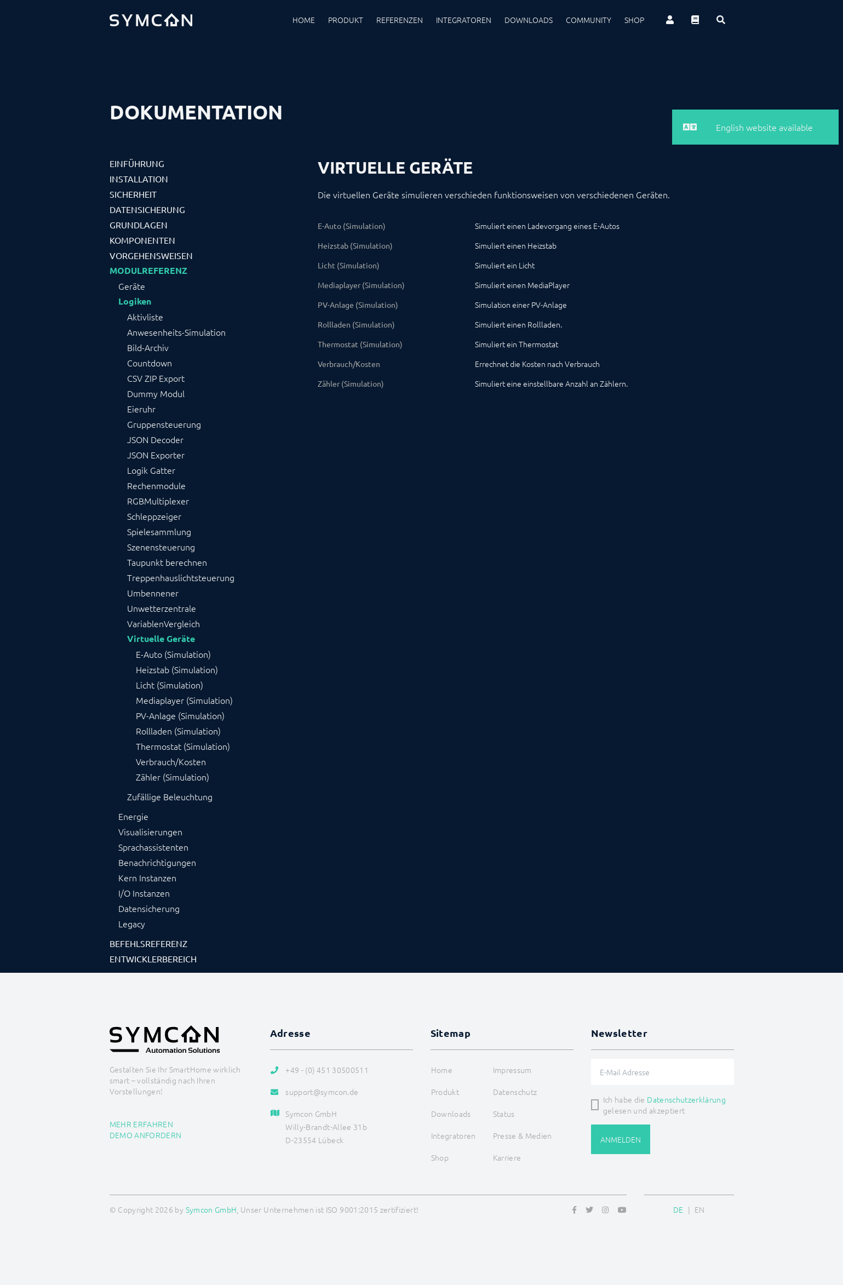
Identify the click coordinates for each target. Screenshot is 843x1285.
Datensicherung (147, 209)
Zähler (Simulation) (172, 776)
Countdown (149, 362)
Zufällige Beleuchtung (170, 796)
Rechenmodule (156, 485)
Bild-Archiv (148, 347)
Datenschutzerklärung (686, 1099)
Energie (133, 816)
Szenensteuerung (161, 546)
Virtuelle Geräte (161, 638)
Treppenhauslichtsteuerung (180, 577)
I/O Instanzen (144, 892)
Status (504, 1113)
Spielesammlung (159, 531)
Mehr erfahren (142, 1123)
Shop (634, 19)
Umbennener (153, 592)
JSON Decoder (155, 439)
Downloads (528, 19)
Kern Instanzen (147, 877)
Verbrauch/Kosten (171, 761)
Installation (139, 178)
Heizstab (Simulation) (177, 669)
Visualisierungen (150, 831)
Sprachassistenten (153, 846)
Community (588, 19)
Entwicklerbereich (153, 958)
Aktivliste (145, 316)
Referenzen (399, 19)
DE (678, 1209)
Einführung (137, 163)
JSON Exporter (156, 454)
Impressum (512, 1069)
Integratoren (463, 19)
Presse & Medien (522, 1135)
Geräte (131, 285)
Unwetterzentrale (161, 608)
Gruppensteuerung (164, 423)
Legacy (131, 923)
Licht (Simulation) (169, 684)
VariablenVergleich (163, 623)
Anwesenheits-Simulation (176, 331)
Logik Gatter (151, 469)
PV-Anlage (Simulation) (180, 715)
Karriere (507, 1157)
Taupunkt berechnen (167, 562)
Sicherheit (133, 193)
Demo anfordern (146, 1134)
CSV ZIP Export (156, 377)
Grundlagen (139, 224)
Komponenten (142, 239)
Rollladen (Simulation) (178, 730)
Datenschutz (515, 1091)
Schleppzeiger (154, 515)
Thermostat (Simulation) (183, 746)
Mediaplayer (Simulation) (184, 700)
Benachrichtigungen (157, 862)
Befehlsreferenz (148, 943)
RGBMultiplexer (158, 500)
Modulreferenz (148, 270)
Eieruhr (141, 408)
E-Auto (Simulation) (173, 654)
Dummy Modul (156, 393)
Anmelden (620, 1139)
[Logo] (151, 19)
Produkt (345, 19)
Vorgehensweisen (151, 255)
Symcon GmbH (211, 1209)
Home (304, 19)
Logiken (134, 301)
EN (700, 1209)
